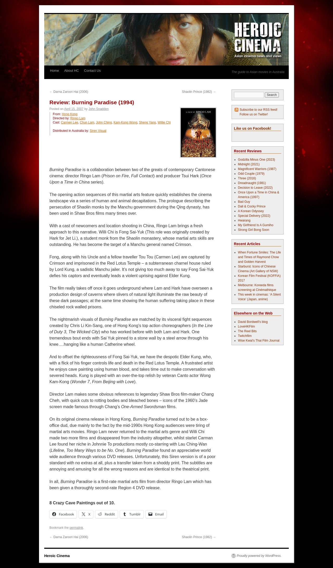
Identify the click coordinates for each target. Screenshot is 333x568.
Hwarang (244, 220)
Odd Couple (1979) (251, 173)
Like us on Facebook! (252, 128)
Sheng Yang (147, 122)
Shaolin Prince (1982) (199, 92)
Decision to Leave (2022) (255, 188)
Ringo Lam (77, 118)
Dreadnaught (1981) (252, 183)
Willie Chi (164, 122)
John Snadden (98, 109)
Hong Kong (70, 114)
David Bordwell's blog (253, 322)
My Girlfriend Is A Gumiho (255, 225)
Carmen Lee (69, 122)
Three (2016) (247, 178)
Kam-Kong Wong (125, 122)
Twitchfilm (245, 336)
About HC (71, 71)
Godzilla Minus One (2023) (256, 159)
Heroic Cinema (57, 556)
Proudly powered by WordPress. (259, 556)
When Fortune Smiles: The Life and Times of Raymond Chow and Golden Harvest (259, 257)
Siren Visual (98, 131)
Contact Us (92, 71)
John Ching (104, 122)
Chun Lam (87, 122)
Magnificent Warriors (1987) (257, 169)
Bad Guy (244, 202)
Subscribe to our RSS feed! (258, 110)
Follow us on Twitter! (254, 114)
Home (54, 71)
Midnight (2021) (249, 164)
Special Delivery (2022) (254, 216)
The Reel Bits (247, 331)
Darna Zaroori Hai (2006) (68, 92)
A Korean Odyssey (251, 211)
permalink (76, 528)
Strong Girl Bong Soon (253, 230)
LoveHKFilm (246, 326)
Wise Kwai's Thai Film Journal (258, 340)
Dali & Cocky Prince (252, 206)
